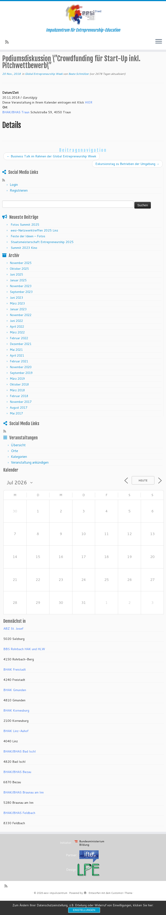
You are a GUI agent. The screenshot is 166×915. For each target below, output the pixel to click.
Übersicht (18, 461)
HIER (88, 119)
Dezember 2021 (20, 360)
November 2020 (20, 383)
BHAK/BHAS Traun (15, 128)
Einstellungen (84, 910)
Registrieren (19, 206)
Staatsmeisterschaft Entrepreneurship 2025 (42, 258)
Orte (14, 467)
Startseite (9, 60)
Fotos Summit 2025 (25, 241)
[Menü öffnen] (158, 41)
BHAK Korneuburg (16, 727)
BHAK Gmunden (14, 706)
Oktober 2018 (19, 401)
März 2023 (17, 320)
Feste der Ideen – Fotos (28, 252)
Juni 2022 (16, 337)
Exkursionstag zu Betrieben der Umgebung (127, 180)
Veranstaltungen (31, 60)
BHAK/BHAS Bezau (17, 788)
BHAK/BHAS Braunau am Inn (23, 809)
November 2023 (20, 302)
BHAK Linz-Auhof (16, 747)
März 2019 (17, 395)
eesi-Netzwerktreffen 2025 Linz (34, 247)
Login (14, 201)
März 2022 (17, 349)
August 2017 (18, 424)
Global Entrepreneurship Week (68, 60)
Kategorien (19, 473)
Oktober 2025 (19, 285)
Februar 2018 (19, 412)
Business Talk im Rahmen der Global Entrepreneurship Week (51, 172)
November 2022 (20, 331)
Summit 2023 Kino (24, 264)
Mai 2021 (16, 366)
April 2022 (17, 343)
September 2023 (21, 308)
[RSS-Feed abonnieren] (8, 42)
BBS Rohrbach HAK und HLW (24, 665)
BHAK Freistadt (14, 686)
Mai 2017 (16, 430)
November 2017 (20, 418)
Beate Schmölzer (78, 90)
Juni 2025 (16, 291)
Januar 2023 (18, 326)
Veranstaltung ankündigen (30, 479)
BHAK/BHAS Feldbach (19, 829)
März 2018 (17, 407)
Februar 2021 (19, 378)
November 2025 (20, 279)
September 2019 (21, 389)
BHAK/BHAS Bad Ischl (19, 768)
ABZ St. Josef (13, 645)
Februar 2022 (19, 355)
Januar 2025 (18, 297)
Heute (143, 497)
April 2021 (17, 372)
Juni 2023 (16, 314)
